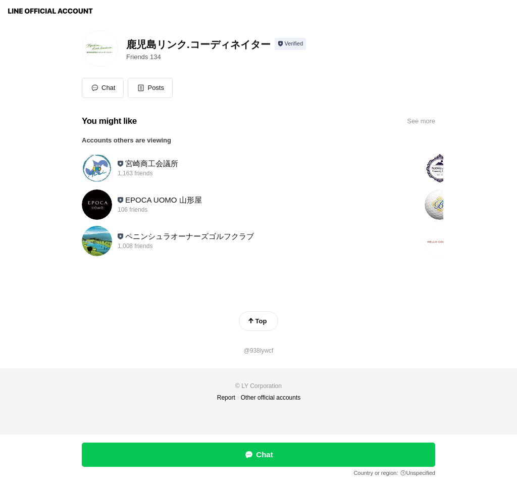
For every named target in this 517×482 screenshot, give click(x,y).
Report (226, 397)
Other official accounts (271, 397)
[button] (150, 88)
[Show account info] (290, 44)
